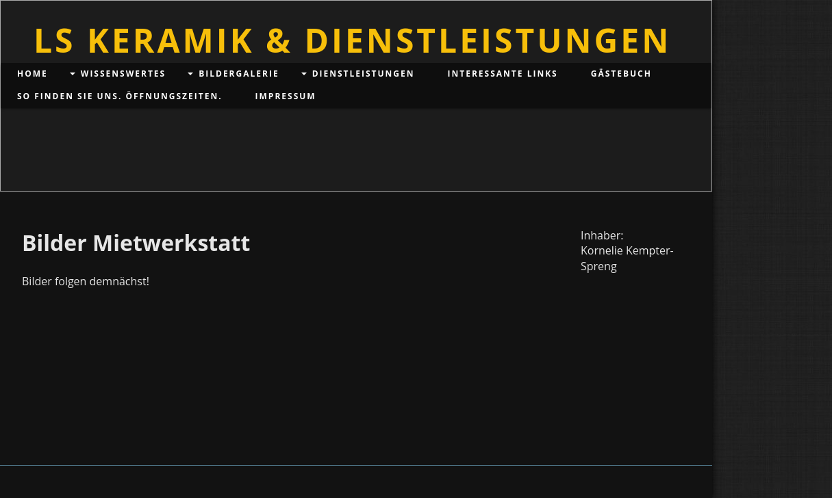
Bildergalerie (239, 73)
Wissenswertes (123, 73)
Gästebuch (621, 73)
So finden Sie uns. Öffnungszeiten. (120, 96)
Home (32, 73)
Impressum (285, 96)
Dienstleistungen (363, 73)
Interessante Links (503, 73)
